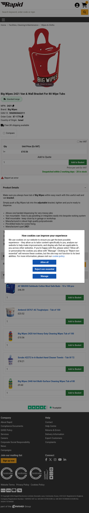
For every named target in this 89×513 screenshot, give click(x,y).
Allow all (44, 262)
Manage (44, 276)
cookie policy (58, 256)
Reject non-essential (44, 269)
